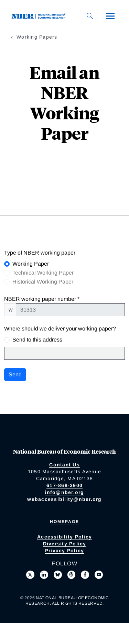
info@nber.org (64, 492)
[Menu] (110, 15)
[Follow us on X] (30, 575)
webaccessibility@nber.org (64, 499)
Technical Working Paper (43, 273)
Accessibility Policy (64, 537)
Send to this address (37, 340)
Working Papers (37, 37)
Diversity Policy (64, 543)
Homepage (64, 521)
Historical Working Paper (42, 282)
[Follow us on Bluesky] (58, 575)
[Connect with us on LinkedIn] (44, 575)
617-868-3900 (64, 485)
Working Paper (30, 264)
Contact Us (64, 464)
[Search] (89, 15)
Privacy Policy (64, 550)
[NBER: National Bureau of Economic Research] (40, 16)
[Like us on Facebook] (85, 575)
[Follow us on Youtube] (99, 575)
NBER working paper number (40, 299)
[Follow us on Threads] (71, 575)
